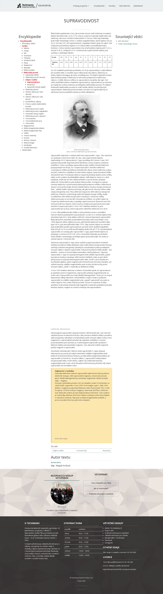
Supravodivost (33, 82)
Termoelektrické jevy (33, 121)
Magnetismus (29, 126)
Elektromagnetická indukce (34, 128)
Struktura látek (29, 60)
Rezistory (31, 84)
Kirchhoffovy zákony (33, 101)
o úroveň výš (81, 450)
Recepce (62, 506)
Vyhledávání (138, 6)
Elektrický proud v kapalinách (36, 111)
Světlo (26, 133)
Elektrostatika (29, 70)
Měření (26, 48)
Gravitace (27, 55)
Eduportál (34, 6)
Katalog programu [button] (81, 6)
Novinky (112, 6)
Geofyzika (27, 145)
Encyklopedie (99, 6)
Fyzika (24, 46)
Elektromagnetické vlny (33, 130)
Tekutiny (27, 58)
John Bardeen (123, 41)
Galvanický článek (32, 75)
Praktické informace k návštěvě (101, 494)
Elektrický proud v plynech (35, 116)
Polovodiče (29, 123)
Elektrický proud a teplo (34, 109)
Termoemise (30, 118)
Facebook (108, 540)
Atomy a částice (30, 140)
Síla (25, 53)
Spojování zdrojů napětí (36, 87)
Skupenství (28, 65)
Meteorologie (29, 143)
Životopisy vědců (28, 43)
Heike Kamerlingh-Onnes (128, 44)
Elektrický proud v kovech (35, 77)
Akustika (27, 67)
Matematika (26, 150)
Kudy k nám (109, 530)
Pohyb (26, 51)
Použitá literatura (30, 147)
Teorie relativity (30, 135)
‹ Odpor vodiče (58, 450)
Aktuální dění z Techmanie (115, 538)
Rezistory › (107, 450)
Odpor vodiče (31, 80)
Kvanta (26, 138)
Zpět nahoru (81, 589)
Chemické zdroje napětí (34, 113)
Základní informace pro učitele (116, 535)
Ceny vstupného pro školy (101, 483)
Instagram (109, 543)
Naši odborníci (124, 6)
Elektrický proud (31, 72)
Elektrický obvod (31, 89)
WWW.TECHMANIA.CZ (113, 528)
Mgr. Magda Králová (60, 465)
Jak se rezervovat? (101, 488)
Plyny (26, 63)
